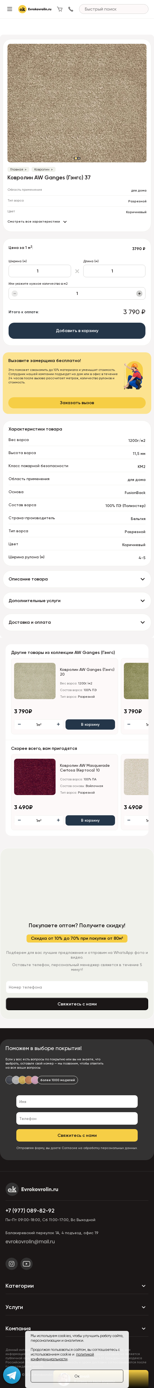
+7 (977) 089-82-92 (30, 1210)
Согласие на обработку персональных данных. (100, 1148)
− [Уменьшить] (14, 294)
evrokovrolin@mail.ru (30, 1241)
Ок (77, 1376)
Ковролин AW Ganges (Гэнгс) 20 (87, 671)
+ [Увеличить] (139, 294)
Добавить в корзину (77, 330)
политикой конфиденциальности (62, 1356)
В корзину (90, 724)
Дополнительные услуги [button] (35, 600)
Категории (77, 1286)
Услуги (77, 1307)
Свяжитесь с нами (77, 1004)
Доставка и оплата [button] (30, 622)
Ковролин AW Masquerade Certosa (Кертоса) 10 (85, 767)
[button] (76, 158)
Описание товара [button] (28, 579)
